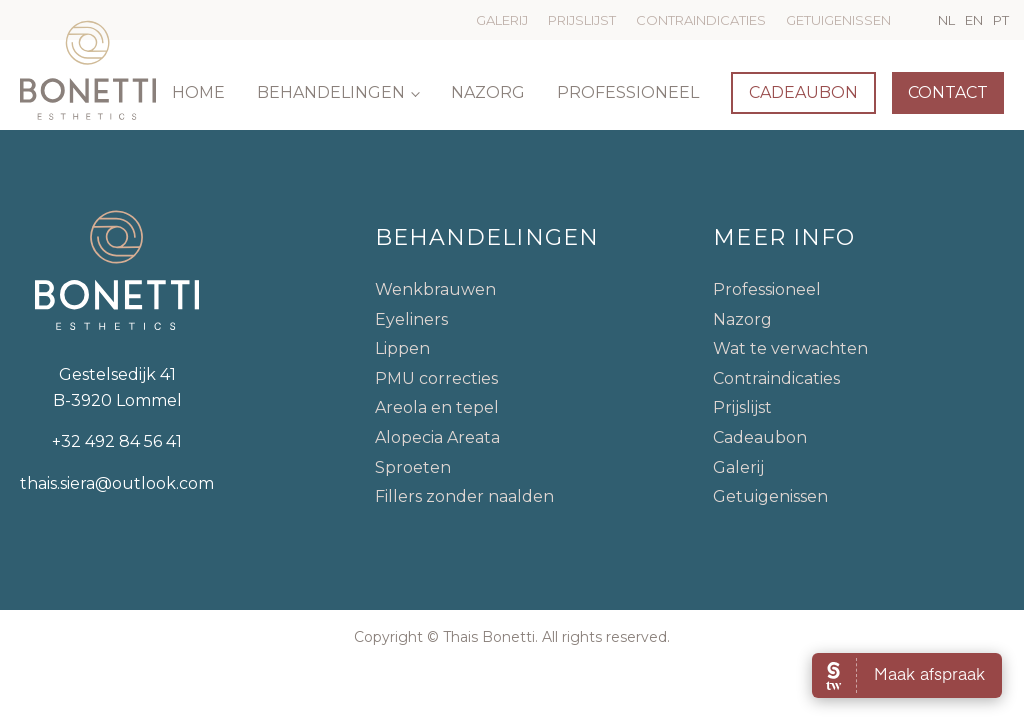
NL (946, 20)
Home (198, 92)
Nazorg (488, 92)
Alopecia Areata (437, 437)
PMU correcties (436, 378)
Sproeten (413, 467)
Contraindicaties (701, 20)
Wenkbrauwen (435, 289)
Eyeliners (411, 319)
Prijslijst (582, 20)
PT (1001, 20)
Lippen (402, 348)
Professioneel (628, 92)
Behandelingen (331, 92)
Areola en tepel (437, 407)
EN (974, 20)
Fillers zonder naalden (464, 496)
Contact (948, 92)
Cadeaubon (803, 92)
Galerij (502, 20)
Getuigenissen (838, 20)
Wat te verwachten (790, 348)
